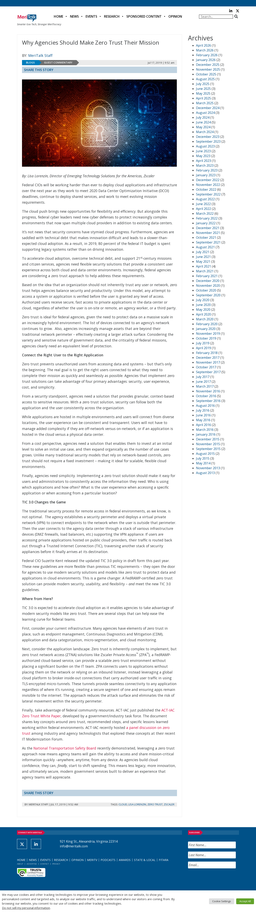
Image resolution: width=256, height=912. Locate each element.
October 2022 (206, 189)
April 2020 (203, 314)
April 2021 (203, 266)
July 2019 (202, 343)
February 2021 (207, 276)
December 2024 (207, 108)
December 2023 (207, 136)
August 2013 (205, 473)
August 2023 (205, 146)
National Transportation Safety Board (64, 748)
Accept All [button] (245, 901)
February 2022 (207, 218)
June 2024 (203, 122)
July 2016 (202, 410)
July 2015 (202, 458)
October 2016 (206, 396)
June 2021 (203, 257)
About (20, 864)
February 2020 (207, 324)
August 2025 (205, 79)
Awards (125, 860)
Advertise (32, 864)
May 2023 (203, 156)
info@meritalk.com (74, 846)
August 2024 (205, 112)
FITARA (163, 860)
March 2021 (205, 271)
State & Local (144, 860)
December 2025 (207, 64)
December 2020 (207, 281)
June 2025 (203, 88)
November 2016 (208, 391)
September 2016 (208, 401)
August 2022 (205, 199)
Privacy (56, 864)
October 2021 (206, 237)
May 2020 (203, 309)
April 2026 (203, 45)
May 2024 (203, 127)
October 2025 (206, 74)
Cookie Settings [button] (221, 901)
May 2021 (203, 261)
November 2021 (208, 233)
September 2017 (208, 372)
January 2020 (206, 329)
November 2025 (208, 69)
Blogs (30, 62)
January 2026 (206, 60)
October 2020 (206, 290)
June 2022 (203, 204)
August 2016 (205, 405)
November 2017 (208, 362)
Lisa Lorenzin (137, 804)
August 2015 (205, 453)
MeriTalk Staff (40, 55)
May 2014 (203, 463)
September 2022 (208, 194)
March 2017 (205, 386)
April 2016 (203, 425)
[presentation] (218, 879)
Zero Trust (155, 804)
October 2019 (206, 338)
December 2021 (207, 228)
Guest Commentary (58, 62)
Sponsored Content (144, 16)
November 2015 (208, 444)
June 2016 (203, 415)
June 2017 (203, 381)
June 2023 (203, 151)
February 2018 (207, 353)
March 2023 (205, 165)
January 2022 (206, 223)
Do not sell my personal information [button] (26, 908)
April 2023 (203, 160)
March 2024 (205, 132)
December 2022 (207, 180)
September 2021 (208, 242)
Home (58, 16)
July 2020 (202, 300)
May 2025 (203, 93)
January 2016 (206, 434)
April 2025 (203, 98)
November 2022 (208, 184)
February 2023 (207, 170)
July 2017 (202, 377)
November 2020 (208, 285)
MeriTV (92, 860)
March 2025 (205, 103)
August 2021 (205, 247)
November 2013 (208, 468)
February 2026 (207, 55)
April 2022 (203, 208)
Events (91, 16)
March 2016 (205, 429)
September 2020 (208, 295)
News (74, 16)
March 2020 (205, 319)
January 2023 (206, 175)
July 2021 (202, 252)
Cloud (123, 804)
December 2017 (207, 357)
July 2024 (202, 117)
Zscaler (169, 804)
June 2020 (203, 305)
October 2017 (206, 367)
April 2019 (203, 348)
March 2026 (205, 50)
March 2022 (205, 213)
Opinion (175, 16)
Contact (44, 864)
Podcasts (108, 860)
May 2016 (203, 420)
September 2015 (208, 449)
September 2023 (208, 141)
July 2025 (202, 84)
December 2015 (207, 439)
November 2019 (208, 333)
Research (112, 16)
